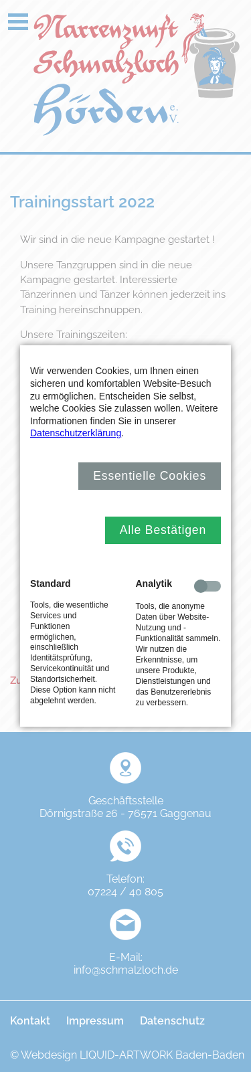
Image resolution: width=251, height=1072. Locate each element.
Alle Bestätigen (163, 530)
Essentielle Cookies (149, 475)
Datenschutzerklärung (75, 433)
